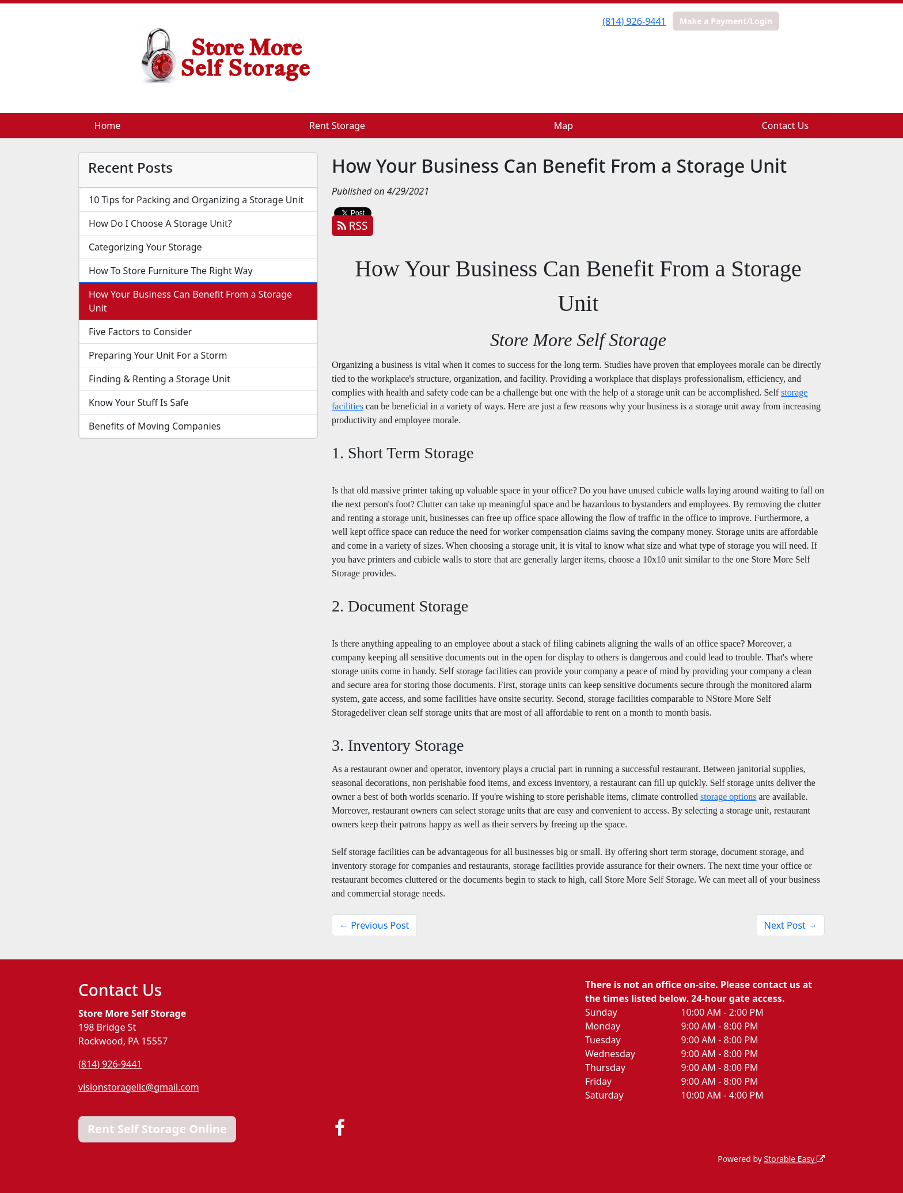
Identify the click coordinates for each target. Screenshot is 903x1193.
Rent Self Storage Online (157, 1129)
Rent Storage (337, 125)
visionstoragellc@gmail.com (138, 1087)
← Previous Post (374, 925)
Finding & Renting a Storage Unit (159, 379)
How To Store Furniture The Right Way (171, 270)
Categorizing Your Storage (145, 247)
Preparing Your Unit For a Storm (158, 355)
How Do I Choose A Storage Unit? (160, 223)
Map (563, 125)
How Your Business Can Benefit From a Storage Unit (190, 301)
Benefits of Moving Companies (155, 426)
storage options (728, 796)
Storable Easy (794, 1158)
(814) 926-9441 (634, 21)
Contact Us (785, 125)
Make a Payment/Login (726, 21)
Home (107, 125)
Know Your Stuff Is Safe (139, 402)
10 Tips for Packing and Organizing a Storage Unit (196, 199)
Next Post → (790, 925)
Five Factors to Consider (140, 331)
